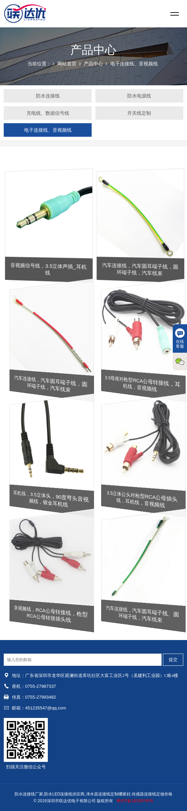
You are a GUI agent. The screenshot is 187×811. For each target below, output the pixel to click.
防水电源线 (139, 95)
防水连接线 (48, 95)
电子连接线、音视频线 (134, 63)
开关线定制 (139, 113)
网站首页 (66, 63)
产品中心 (93, 63)
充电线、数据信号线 (47, 113)
